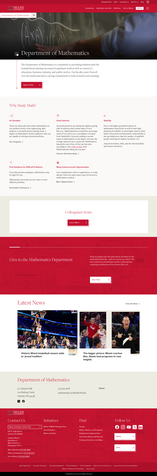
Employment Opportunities (89, 433)
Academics (89, 8)
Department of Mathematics (16, 15)
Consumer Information (40, 465)
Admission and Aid (104, 8)
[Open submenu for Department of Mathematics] (33, 15)
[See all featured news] (133, 304)
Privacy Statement (72, 465)
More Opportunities (64, 182)
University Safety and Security (91, 437)
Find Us (102, 388)
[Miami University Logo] (16, 8)
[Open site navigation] (147, 8)
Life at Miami (128, 8)
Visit (115, 2)
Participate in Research (19, 188)
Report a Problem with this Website (73, 469)
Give (142, 2)
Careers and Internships (66, 154)
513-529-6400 (24, 456)
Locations (123, 2)
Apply (139, 8)
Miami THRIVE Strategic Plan (55, 427)
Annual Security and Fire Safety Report (125, 465)
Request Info (106, 2)
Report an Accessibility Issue (102, 465)
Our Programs (15, 142)
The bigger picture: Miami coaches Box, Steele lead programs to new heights (102, 356)
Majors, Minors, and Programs (91, 430)
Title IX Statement (85, 465)
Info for (134, 2)
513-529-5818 (64, 388)
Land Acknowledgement (56, 465)
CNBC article (76, 146)
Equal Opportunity (25, 465)
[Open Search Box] (148, 2)
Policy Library (91, 469)
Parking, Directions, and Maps (91, 440)
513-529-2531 (29, 453)
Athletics (117, 8)
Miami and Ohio (50, 433)
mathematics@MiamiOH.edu (72, 392)
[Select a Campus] (25, 427)
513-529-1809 (25, 450)
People (82, 427)
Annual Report (49, 430)
